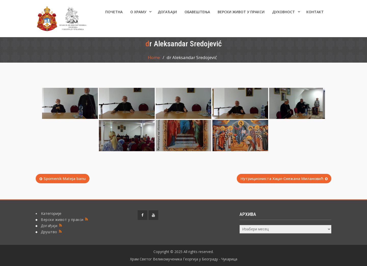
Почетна (114, 11)
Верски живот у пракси (241, 11)
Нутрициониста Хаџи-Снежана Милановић (282, 178)
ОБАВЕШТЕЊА (197, 11)
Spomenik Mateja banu (65, 178)
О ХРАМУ (138, 11)
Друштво (49, 231)
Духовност (283, 11)
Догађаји (167, 11)
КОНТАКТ (315, 11)
